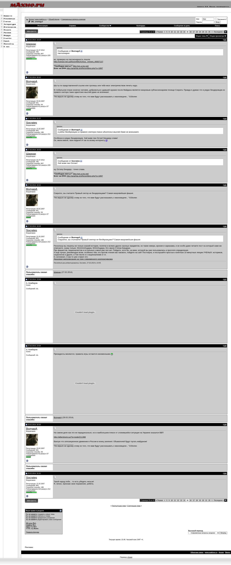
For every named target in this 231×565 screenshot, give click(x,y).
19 (200, 32)
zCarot (129, 557)
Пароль (199, 22)
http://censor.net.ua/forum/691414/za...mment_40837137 (78, 62)
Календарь (141, 26)
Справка (72, 26)
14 (184, 32)
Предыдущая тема (119, 506)
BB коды (29, 523)
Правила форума (32, 532)
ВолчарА (31, 81)
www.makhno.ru (211, 552)
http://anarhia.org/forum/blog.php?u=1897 (85, 68)
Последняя (218, 32)
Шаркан (31, 44)
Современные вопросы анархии (73, 19)
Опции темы (201, 36)
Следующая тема (133, 506)
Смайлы (29, 525)
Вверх (227, 552)
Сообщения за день (182, 26)
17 (194, 32)
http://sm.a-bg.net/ (81, 66)
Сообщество (105, 26)
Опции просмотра (217, 36)
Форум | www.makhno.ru (38, 19)
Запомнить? (221, 19)
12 (178, 32)
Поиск (217, 26)
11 (175, 32)
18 (197, 32)
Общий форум (54, 19)
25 (209, 32)
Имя (197, 19)
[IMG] (28, 527)
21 (206, 32)
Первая (159, 32)
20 (203, 32)
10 (172, 32)
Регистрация (43, 26)
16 (190, 32)
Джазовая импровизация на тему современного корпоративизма (83, 259)
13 (181, 32)
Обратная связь (196, 552)
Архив (221, 552)
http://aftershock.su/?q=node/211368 (70, 437)
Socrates (31, 122)
